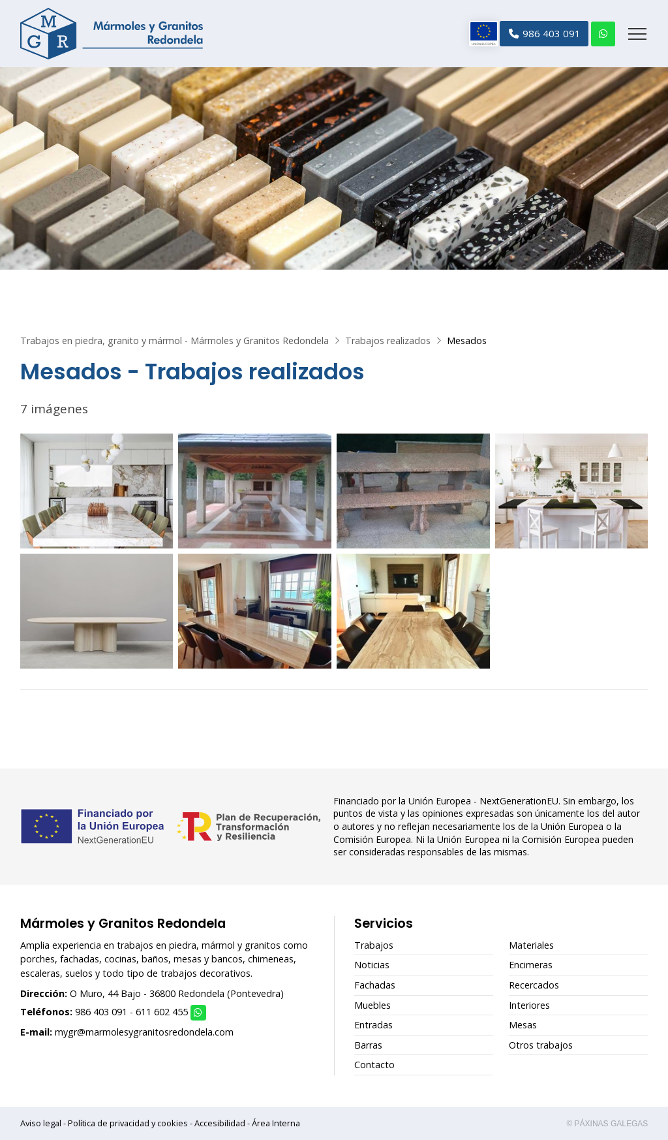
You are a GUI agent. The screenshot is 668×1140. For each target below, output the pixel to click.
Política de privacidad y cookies (128, 1123)
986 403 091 (101, 1011)
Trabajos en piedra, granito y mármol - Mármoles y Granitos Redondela (174, 340)
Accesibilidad (219, 1123)
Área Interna (276, 1123)
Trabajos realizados (388, 340)
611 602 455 (162, 1011)
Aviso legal (40, 1123)
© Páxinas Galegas (607, 1123)
